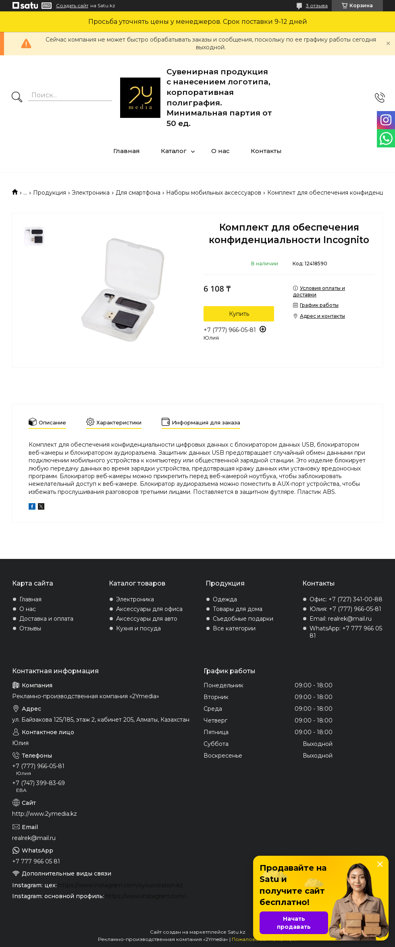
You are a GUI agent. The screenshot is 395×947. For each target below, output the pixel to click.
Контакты (266, 151)
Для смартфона (138, 192)
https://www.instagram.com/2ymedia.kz (148, 896)
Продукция (49, 192)
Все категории (234, 628)
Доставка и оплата (46, 618)
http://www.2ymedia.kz (44, 813)
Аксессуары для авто (146, 618)
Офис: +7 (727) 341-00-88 (346, 599)
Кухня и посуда (138, 628)
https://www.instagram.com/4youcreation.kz (120, 885)
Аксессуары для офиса (149, 609)
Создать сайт (72, 5)
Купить (239, 313)
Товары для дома (237, 609)
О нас (220, 151)
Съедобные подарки (243, 618)
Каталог (174, 151)
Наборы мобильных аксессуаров (213, 192)
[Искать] (17, 97)
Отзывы (30, 628)
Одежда (225, 599)
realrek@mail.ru (34, 838)
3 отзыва (317, 5)
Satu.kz (236, 932)
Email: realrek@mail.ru (341, 618)
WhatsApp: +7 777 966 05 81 (346, 632)
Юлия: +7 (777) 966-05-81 (345, 609)
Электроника (91, 192)
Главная (126, 151)
